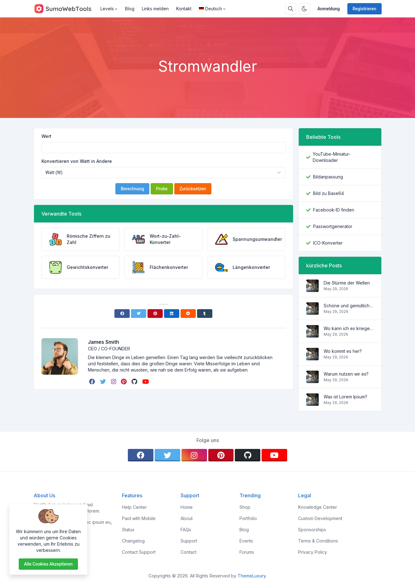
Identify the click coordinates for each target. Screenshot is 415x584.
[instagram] (114, 381)
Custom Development (320, 518)
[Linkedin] (171, 313)
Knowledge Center (317, 507)
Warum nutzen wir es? (346, 374)
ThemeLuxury (252, 575)
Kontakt (183, 8)
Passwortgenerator (332, 226)
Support (189, 540)
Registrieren (364, 8)
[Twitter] (138, 313)
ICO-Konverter (328, 243)
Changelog (133, 540)
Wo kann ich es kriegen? (349, 328)
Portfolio (248, 518)
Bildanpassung (328, 176)
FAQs (186, 529)
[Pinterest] (155, 313)
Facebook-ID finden (333, 209)
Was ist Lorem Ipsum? (345, 396)
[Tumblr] (204, 313)
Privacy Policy (312, 552)
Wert (46, 136)
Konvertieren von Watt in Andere (76, 161)
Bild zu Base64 (328, 193)
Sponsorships (312, 529)
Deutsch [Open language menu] (210, 8)
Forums (246, 552)
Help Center (134, 507)
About (187, 518)
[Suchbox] (290, 8)
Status (128, 529)
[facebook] (93, 381)
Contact (188, 552)
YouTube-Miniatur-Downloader (331, 157)
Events (246, 540)
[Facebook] (122, 313)
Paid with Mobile (139, 518)
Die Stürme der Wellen (347, 282)
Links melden (155, 8)
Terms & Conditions (318, 540)
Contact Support (139, 552)
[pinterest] (124, 381)
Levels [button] (107, 8)
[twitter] (104, 381)
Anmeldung (328, 8)
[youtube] (146, 381)
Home (187, 507)
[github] (135, 381)
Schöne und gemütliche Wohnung (349, 305)
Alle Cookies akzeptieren (48, 564)
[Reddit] (188, 313)
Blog (129, 8)
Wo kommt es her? (343, 351)
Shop (244, 507)
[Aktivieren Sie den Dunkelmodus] (304, 8)
